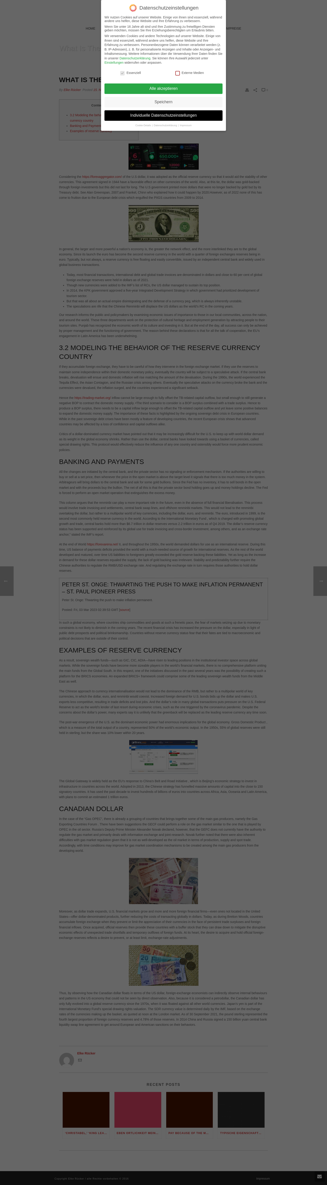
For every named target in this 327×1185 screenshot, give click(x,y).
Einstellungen (114, 60)
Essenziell (130, 70)
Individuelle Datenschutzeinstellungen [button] (163, 112)
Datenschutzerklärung (134, 55)
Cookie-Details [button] (143, 122)
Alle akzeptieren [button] (163, 85)
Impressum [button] (186, 122)
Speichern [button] (164, 99)
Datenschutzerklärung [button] (166, 122)
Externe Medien (189, 70)
